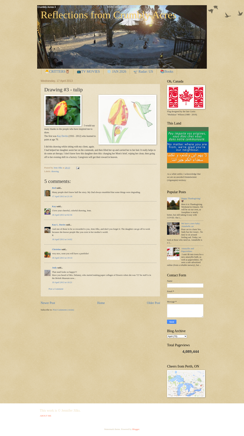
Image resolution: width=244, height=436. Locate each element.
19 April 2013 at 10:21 (62, 282)
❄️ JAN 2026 (116, 71)
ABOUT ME (45, 416)
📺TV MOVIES (88, 71)
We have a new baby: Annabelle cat (190, 224)
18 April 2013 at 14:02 (62, 239)
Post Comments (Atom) (63, 310)
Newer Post (48, 303)
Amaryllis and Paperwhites (187, 249)
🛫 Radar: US (143, 71)
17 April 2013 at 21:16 (62, 196)
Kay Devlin (62, 136)
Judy (54, 268)
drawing (55, 171)
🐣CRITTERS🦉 (57, 71)
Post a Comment (56, 289)
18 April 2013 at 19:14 (62, 258)
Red (54, 188)
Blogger (135, 429)
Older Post (153, 303)
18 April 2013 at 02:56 (62, 215)
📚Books (166, 71)
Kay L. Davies (59, 225)
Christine (56, 249)
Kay (54, 206)
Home (101, 303)
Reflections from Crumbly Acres (108, 15)
